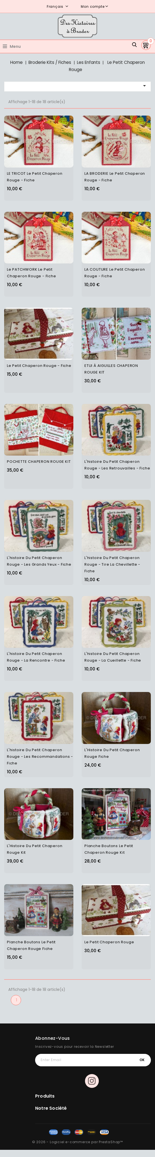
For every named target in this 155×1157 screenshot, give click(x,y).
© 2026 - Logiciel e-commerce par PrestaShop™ (77, 1142)
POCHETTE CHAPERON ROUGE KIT (39, 461)
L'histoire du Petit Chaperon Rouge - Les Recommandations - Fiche (40, 756)
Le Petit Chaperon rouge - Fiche (39, 365)
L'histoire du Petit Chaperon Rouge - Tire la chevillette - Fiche (112, 564)
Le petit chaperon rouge (109, 942)
